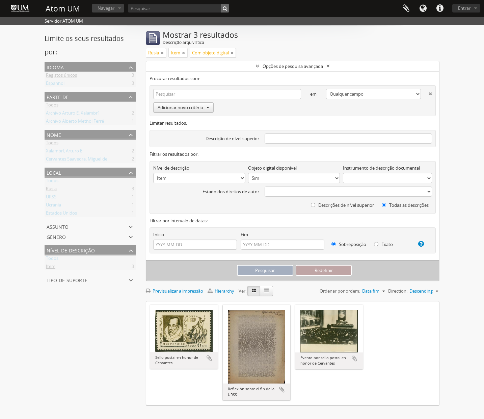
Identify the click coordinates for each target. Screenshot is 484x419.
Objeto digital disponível (272, 168)
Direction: (397, 291)
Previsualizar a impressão (174, 291)
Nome (54, 134)
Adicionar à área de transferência (209, 358)
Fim (244, 234)
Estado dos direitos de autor (231, 192)
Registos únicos (61, 76)
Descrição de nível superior (232, 138)
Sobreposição (348, 244)
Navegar (106, 8)
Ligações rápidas (439, 8)
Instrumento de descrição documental (381, 168)
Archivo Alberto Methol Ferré (75, 122)
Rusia (51, 190)
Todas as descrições (405, 205)
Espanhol (55, 84)
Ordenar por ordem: (340, 291)
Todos (52, 106)
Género (56, 236)
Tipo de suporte (67, 279)
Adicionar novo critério (183, 107)
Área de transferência (406, 8)
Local (54, 172)
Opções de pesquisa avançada (293, 66)
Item (50, 268)
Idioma (422, 8)
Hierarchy (221, 291)
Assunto (58, 226)
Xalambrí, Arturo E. (64, 152)
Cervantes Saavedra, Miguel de (76, 160)
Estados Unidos (61, 214)
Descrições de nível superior (342, 205)
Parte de (58, 96)
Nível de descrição (71, 249)
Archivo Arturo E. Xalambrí (72, 114)
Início (158, 234)
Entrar (464, 8)
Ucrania (53, 206)
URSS (51, 198)
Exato (383, 244)
